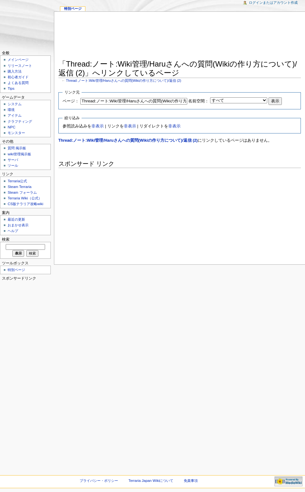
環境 (11, 110)
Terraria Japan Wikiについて (151, 480)
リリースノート (20, 66)
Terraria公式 (17, 181)
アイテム (15, 115)
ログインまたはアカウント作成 (273, 2)
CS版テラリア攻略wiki (25, 204)
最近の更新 (16, 219)
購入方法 (15, 71)
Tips (11, 88)
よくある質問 (18, 83)
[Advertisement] (179, 37)
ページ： (71, 101)
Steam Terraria (19, 187)
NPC (11, 127)
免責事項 (191, 480)
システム (15, 104)
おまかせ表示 (18, 225)
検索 (6, 239)
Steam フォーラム (22, 192)
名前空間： (198, 101)
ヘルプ (13, 231)
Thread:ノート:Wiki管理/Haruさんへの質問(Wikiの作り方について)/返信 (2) (123, 80)
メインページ (18, 60)
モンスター (16, 133)
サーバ (13, 160)
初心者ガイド (18, 77)
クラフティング (20, 121)
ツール (13, 165)
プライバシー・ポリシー (99, 480)
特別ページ (73, 8)
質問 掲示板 (17, 148)
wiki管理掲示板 (19, 154)
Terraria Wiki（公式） (25, 198)
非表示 (97, 126)
